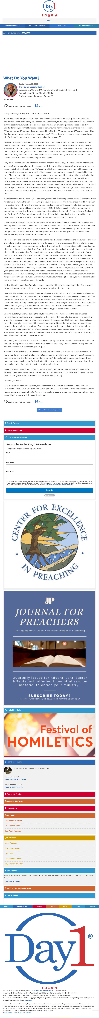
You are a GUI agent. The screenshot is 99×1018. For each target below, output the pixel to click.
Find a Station (11, 895)
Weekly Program (22, 906)
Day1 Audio (10, 815)
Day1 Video (10, 838)
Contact (78, 906)
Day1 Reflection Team (13, 859)
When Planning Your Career (15, 779)
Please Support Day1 (14, 430)
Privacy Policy (7, 1013)
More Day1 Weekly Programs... (49, 410)
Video (65, 906)
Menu (49, 21)
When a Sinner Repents (14, 787)
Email (8, 453)
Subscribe (49, 490)
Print (39, 106)
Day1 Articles (11, 808)
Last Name (10, 472)
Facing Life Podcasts (14, 801)
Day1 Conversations (12, 848)
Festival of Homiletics (13, 710)
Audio (53, 906)
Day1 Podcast (11, 871)
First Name (10, 462)
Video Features (11, 843)
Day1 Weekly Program (12, 26)
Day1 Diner (9, 853)
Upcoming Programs (87, 26)
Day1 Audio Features (13, 831)
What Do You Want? (21, 78)
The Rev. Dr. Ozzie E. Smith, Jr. (32, 87)
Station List (62, 26)
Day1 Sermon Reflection (14, 864)
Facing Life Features (14, 762)
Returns (28, 1013)
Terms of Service (19, 1013)
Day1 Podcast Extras (37, 26)
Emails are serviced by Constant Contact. (59, 484)
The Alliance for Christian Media (42, 991)
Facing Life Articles (13, 794)
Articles (39, 906)
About (6, 906)
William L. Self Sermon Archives (18, 888)
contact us (28, 1000)
